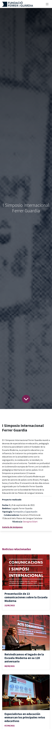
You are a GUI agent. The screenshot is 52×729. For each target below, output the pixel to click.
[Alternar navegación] (47, 4)
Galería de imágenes (12, 527)
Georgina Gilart (30, 521)
